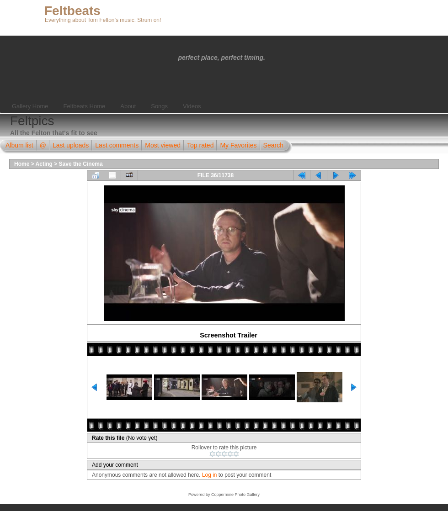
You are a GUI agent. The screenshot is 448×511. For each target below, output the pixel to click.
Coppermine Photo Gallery (235, 494)
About (128, 106)
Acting (44, 164)
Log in (209, 475)
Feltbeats (72, 11)
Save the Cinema (81, 164)
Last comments (117, 145)
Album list (19, 145)
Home (21, 164)
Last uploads (71, 145)
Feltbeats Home (84, 106)
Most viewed (163, 145)
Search (273, 145)
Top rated (200, 145)
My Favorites (238, 145)
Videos (192, 106)
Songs (159, 106)
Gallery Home (30, 106)
